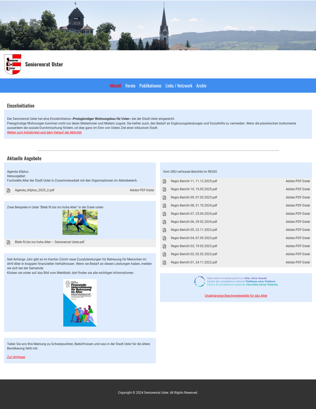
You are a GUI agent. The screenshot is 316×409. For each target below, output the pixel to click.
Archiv (201, 85)
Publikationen (150, 85)
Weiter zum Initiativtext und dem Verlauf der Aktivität (44, 132)
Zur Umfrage (16, 357)
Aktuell (115, 85)
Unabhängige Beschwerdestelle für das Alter (236, 296)
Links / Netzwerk (178, 85)
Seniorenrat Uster (44, 64)
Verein (130, 85)
